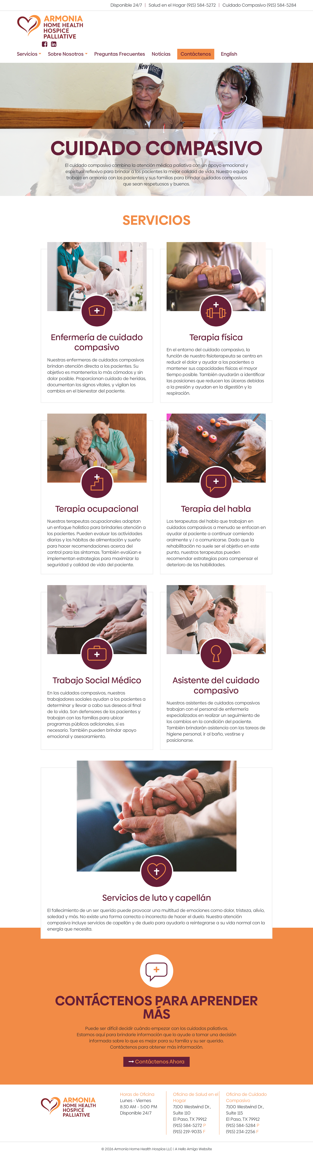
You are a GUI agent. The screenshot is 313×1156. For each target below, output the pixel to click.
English (229, 54)
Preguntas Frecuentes (119, 54)
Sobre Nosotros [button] (66, 54)
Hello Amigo (188, 1149)
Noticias (161, 54)
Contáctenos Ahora (156, 1061)
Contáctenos (196, 54)
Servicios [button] (27, 54)
